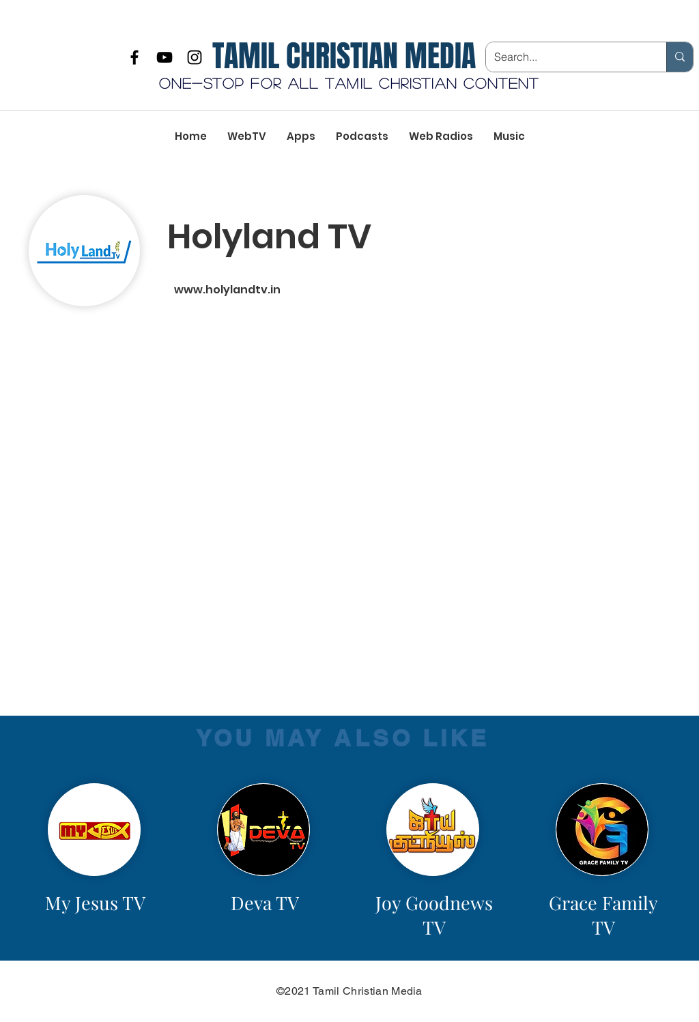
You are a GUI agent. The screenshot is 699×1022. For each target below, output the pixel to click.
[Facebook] (134, 57)
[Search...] (566, 57)
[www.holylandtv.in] (319, 290)
